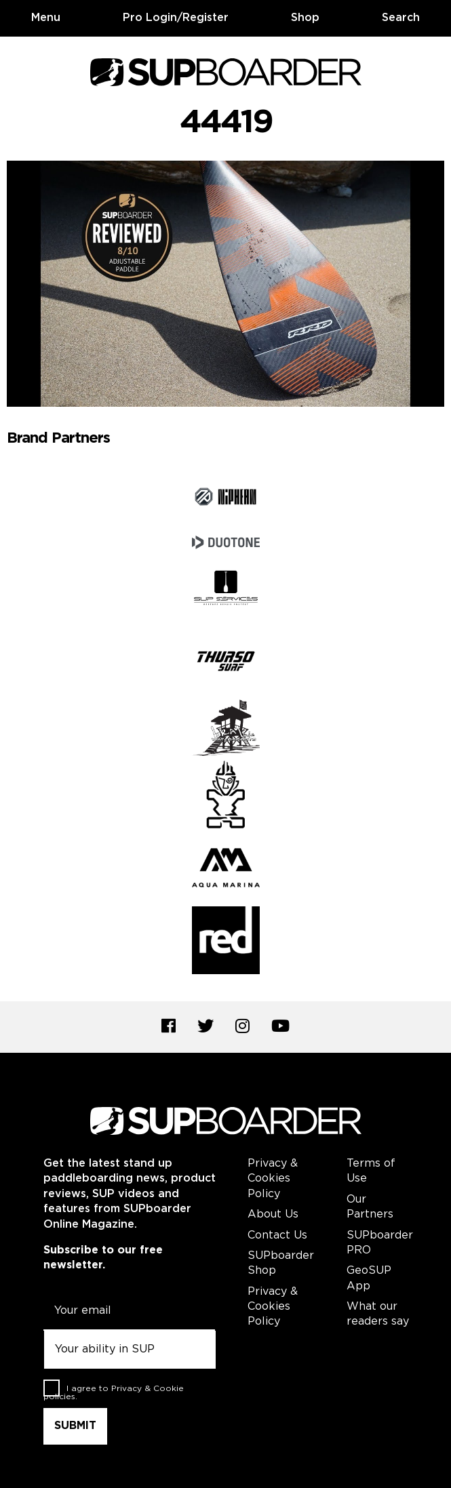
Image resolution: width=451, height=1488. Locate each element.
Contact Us (277, 1235)
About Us (273, 1214)
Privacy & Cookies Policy (273, 1179)
